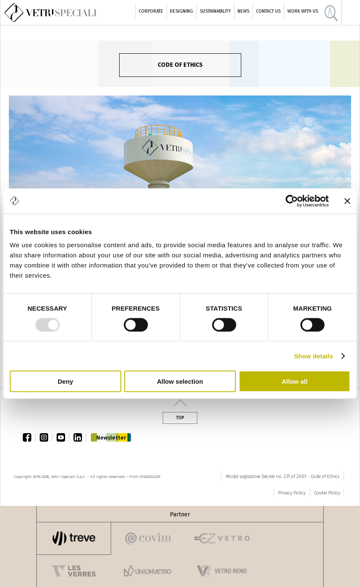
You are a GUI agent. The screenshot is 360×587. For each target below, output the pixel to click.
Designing (181, 11)
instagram (46, 437)
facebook (29, 437)
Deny (65, 381)
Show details (313, 355)
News (243, 11)
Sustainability (215, 11)
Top (180, 417)
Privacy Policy (291, 493)
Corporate (151, 11)
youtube (63, 437)
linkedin (80, 437)
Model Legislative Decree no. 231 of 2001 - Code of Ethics (282, 476)
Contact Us (268, 11)
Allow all (295, 381)
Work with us (302, 11)
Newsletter (111, 437)
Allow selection (180, 381)
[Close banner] (347, 201)
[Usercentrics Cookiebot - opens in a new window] (292, 200)
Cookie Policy (327, 493)
